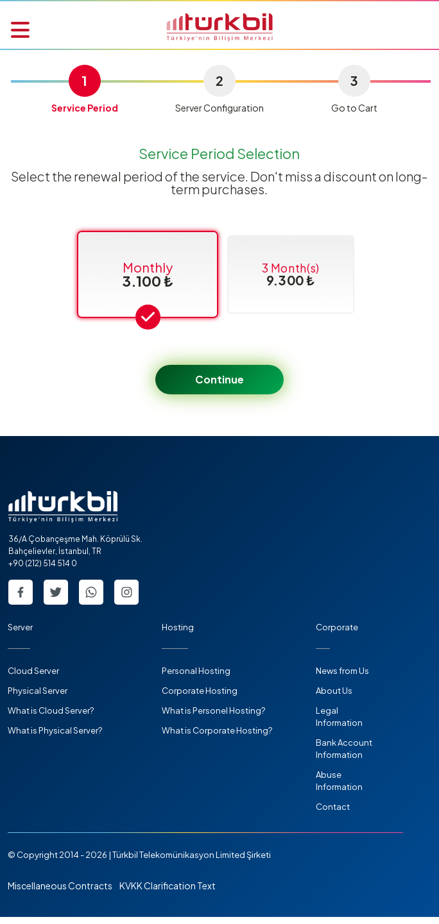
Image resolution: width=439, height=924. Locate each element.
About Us (334, 698)
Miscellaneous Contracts (60, 892)
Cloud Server (33, 678)
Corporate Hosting (199, 698)
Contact (333, 814)
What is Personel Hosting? (213, 717)
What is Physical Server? (55, 737)
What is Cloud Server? (51, 717)
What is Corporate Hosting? (217, 737)
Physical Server (37, 698)
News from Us (342, 678)
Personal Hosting (196, 678)
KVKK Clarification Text (167, 892)
